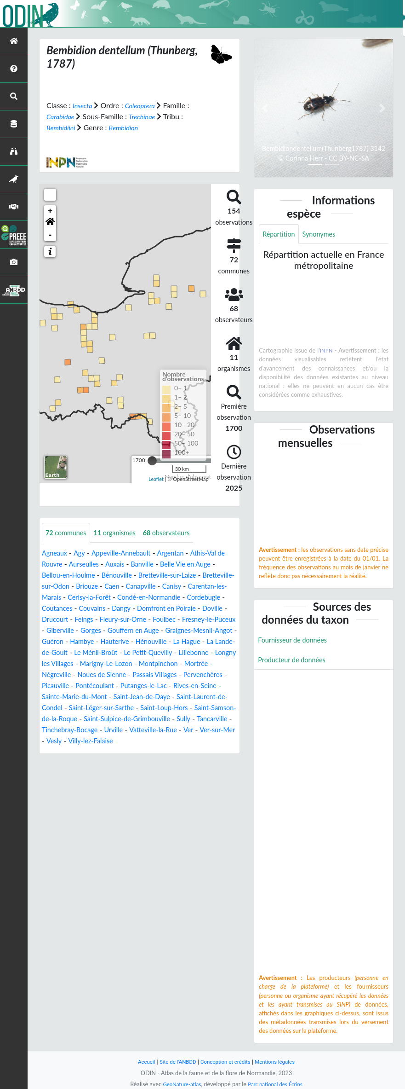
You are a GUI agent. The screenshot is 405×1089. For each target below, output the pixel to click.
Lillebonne (197, 664)
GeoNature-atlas (179, 1084)
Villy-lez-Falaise (90, 763)
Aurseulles (97, 564)
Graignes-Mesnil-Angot (147, 641)
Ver (164, 752)
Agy (82, 553)
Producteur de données (295, 662)
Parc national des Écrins (277, 1084)
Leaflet (156, 479)
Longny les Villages (72, 675)
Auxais (131, 564)
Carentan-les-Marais (74, 597)
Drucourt (157, 619)
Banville (160, 564)
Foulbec (90, 630)
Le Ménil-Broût (90, 664)
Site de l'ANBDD (173, 1061)
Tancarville (164, 741)
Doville (125, 619)
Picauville (107, 697)
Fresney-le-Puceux (139, 630)
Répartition (280, 234)
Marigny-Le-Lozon (137, 675)
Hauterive (91, 653)
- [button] (50, 234)
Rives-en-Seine (66, 708)
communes (68, 532)
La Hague (169, 653)
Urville (82, 752)
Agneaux (56, 553)
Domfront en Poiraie (75, 619)
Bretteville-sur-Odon (75, 586)
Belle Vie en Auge (208, 564)
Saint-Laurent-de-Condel (104, 719)
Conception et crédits (226, 1061)
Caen (154, 586)
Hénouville (131, 653)
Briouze (126, 586)
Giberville (191, 630)
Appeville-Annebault (128, 553)
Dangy (215, 608)
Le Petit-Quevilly (148, 664)
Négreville (91, 686)
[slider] (152, 460)
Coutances (145, 608)
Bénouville (129, 575)
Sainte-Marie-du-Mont (133, 708)
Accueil (139, 1061)
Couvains (183, 608)
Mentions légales (280, 1061)
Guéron (203, 641)
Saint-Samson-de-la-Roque (144, 730)
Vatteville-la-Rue (125, 752)
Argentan (182, 553)
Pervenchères (64, 697)
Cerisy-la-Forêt (137, 597)
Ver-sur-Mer (195, 752)
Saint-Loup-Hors (68, 730)
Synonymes (324, 234)
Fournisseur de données (296, 641)
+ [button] (50, 210)
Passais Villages (199, 686)
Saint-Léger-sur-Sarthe (187, 719)
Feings (189, 619)
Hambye (55, 653)
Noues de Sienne (141, 686)
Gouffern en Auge (74, 641)
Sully (133, 741)
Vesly (50, 763)
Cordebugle (102, 608)
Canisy (219, 586)
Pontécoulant (150, 697)
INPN (326, 351)
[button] (50, 223)
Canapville (185, 586)
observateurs (178, 532)
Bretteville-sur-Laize (185, 575)
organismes (121, 532)
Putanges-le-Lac (204, 697)
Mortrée (55, 686)
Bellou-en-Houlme (76, 575)
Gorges (224, 630)
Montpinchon (195, 675)
